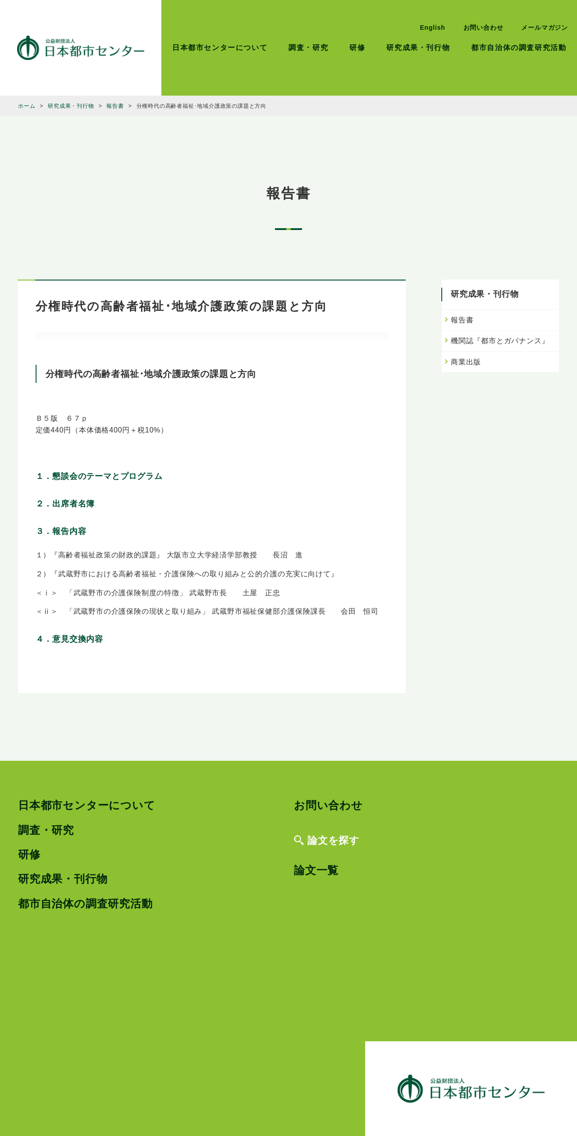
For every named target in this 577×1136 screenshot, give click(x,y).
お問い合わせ (483, 27)
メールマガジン (544, 27)
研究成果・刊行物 (418, 47)
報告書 (462, 320)
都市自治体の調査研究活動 (518, 47)
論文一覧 (316, 870)
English (432, 27)
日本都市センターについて (219, 47)
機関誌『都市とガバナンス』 (500, 341)
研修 (357, 47)
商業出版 (466, 362)
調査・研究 (308, 47)
